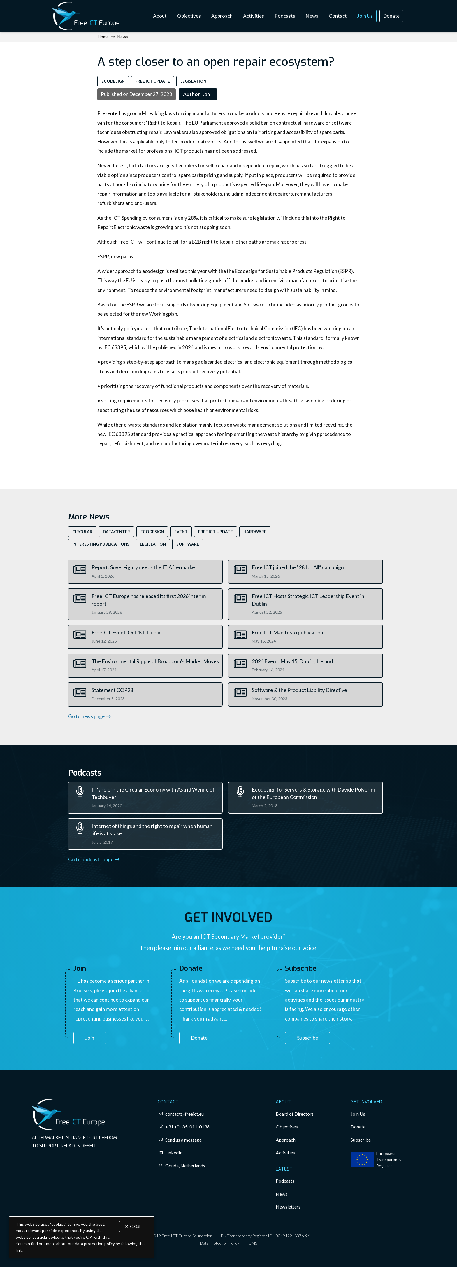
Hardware (254, 531)
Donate (391, 16)
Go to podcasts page (93, 859)
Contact (338, 16)
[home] (85, 16)
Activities (253, 16)
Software (187, 544)
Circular (82, 531)
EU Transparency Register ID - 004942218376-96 (265, 1235)
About (160, 16)
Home (103, 36)
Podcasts (285, 16)
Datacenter (116, 531)
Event (181, 531)
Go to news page (89, 716)
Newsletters (288, 1206)
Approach (222, 16)
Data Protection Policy (219, 1243)
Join (89, 1038)
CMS (253, 1243)
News (312, 16)
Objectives (189, 16)
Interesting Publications (100, 544)
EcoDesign (113, 81)
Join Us (365, 16)
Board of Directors (295, 1114)
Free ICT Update (152, 81)
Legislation (193, 81)
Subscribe (307, 1038)
